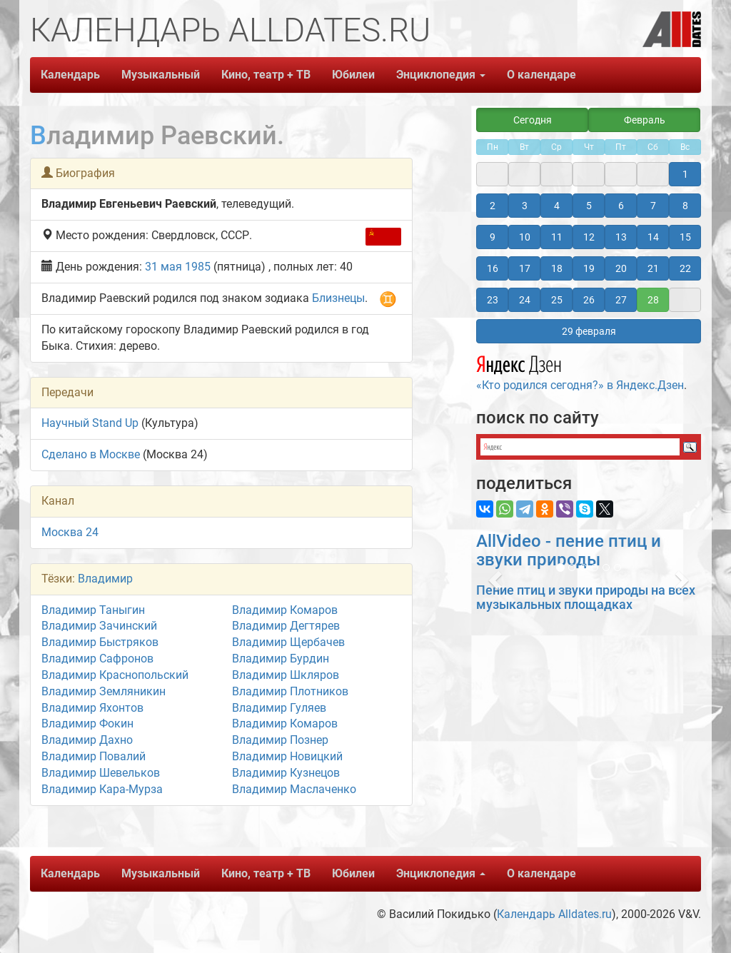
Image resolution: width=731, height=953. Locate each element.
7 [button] (653, 205)
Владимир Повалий (93, 756)
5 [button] (589, 205)
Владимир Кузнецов (286, 773)
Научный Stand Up (89, 423)
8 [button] (685, 205)
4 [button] (557, 205)
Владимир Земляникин (103, 691)
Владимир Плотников (290, 691)
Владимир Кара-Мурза (102, 789)
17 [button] (524, 268)
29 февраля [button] (589, 331)
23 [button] (492, 300)
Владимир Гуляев (279, 708)
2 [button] (492, 205)
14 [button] (653, 237)
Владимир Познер (280, 740)
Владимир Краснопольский (114, 675)
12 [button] (589, 237)
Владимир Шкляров (285, 675)
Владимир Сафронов (97, 658)
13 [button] (621, 237)
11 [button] (557, 237)
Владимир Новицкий (287, 756)
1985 (198, 266)
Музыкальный (160, 74)
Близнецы (338, 298)
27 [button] (621, 300)
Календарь (70, 74)
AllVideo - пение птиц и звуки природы (568, 550)
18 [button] (557, 268)
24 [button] (524, 300)
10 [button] (524, 237)
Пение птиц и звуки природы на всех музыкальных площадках (585, 597)
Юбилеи (353, 74)
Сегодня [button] (532, 120)
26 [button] (589, 300)
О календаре (541, 74)
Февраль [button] (644, 120)
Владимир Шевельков (100, 773)
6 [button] (621, 205)
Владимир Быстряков (99, 642)
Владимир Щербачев (288, 642)
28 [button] (653, 300)
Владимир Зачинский (99, 625)
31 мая (163, 266)
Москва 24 (70, 532)
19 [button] (589, 268)
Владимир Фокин (87, 723)
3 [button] (525, 205)
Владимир (105, 578)
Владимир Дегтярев (286, 625)
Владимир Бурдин (280, 658)
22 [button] (685, 268)
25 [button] (557, 300)
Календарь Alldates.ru (554, 914)
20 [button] (621, 268)
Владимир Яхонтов (92, 708)
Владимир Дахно (87, 740)
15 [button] (685, 237)
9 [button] (492, 237)
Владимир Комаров (285, 610)
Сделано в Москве (90, 454)
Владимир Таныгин (93, 610)
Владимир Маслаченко (294, 789)
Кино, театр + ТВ (266, 74)
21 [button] (653, 268)
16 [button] (492, 268)
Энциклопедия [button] (440, 74)
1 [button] (685, 174)
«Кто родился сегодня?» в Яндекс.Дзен (580, 371)
